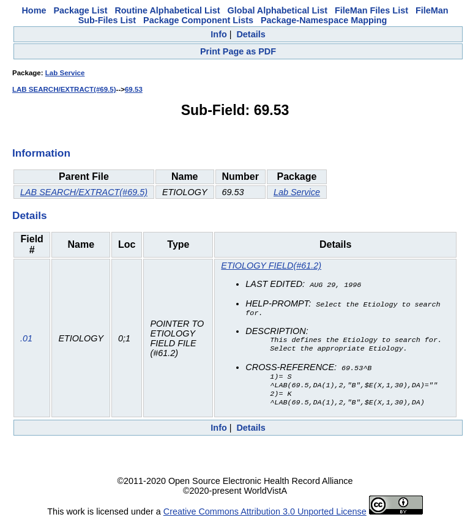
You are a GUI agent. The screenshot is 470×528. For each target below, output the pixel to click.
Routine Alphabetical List (167, 10)
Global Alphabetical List (277, 10)
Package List (80, 10)
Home (33, 10)
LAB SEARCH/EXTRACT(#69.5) (64, 89)
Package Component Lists (198, 20)
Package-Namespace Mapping (324, 20)
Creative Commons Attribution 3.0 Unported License (265, 518)
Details (250, 34)
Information (41, 153)
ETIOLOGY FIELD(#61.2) (271, 265)
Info (218, 34)
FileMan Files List (371, 10)
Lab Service (65, 72)
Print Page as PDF (238, 51)
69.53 (134, 89)
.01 (26, 341)
